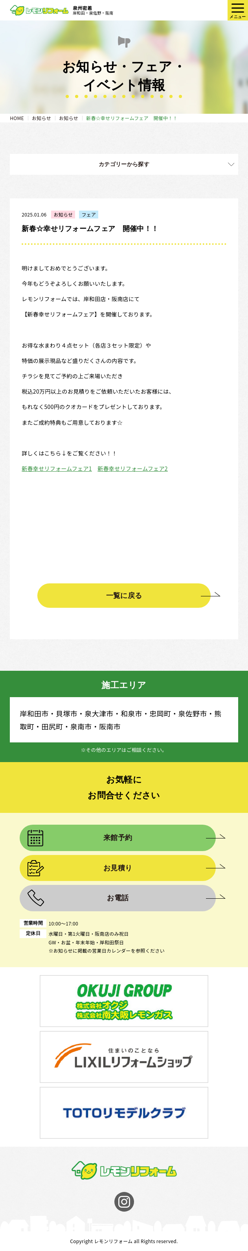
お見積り (117, 868)
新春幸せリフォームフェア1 (57, 468)
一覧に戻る (124, 596)
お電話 (118, 898)
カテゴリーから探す (124, 164)
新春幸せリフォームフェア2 (132, 468)
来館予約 (117, 838)
